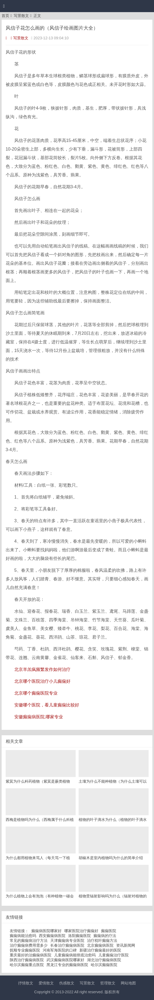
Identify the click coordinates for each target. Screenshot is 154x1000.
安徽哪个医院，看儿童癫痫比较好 (46, 705)
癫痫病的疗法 (104, 935)
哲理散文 (107, 983)
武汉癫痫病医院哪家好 (65, 960)
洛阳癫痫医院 (79, 935)
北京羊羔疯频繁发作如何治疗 (42, 669)
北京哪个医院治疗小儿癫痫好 (42, 681)
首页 (5, 15)
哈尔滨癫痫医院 (104, 965)
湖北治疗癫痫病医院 (104, 960)
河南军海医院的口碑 (60, 950)
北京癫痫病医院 (100, 945)
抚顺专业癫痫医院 (25, 950)
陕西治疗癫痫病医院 (27, 960)
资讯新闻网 (125, 945)
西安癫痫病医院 (52, 935)
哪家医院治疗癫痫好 (81, 931)
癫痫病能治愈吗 (23, 935)
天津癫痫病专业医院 (67, 940)
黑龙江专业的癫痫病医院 (67, 965)
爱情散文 (46, 983)
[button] (4, 6)
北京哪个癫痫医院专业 (36, 693)
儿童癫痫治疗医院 (113, 955)
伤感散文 (66, 983)
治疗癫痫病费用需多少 (29, 945)
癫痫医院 (108, 931)
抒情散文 (25, 983)
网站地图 (128, 983)
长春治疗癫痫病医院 (67, 945)
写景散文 (21, 15)
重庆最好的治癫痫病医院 (30, 955)
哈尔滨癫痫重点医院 (27, 965)
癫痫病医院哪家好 (46, 931)
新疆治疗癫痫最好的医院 (100, 950)
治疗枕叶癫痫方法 (102, 940)
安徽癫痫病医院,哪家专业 (38, 717)
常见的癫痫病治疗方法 (29, 940)
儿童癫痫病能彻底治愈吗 (75, 955)
